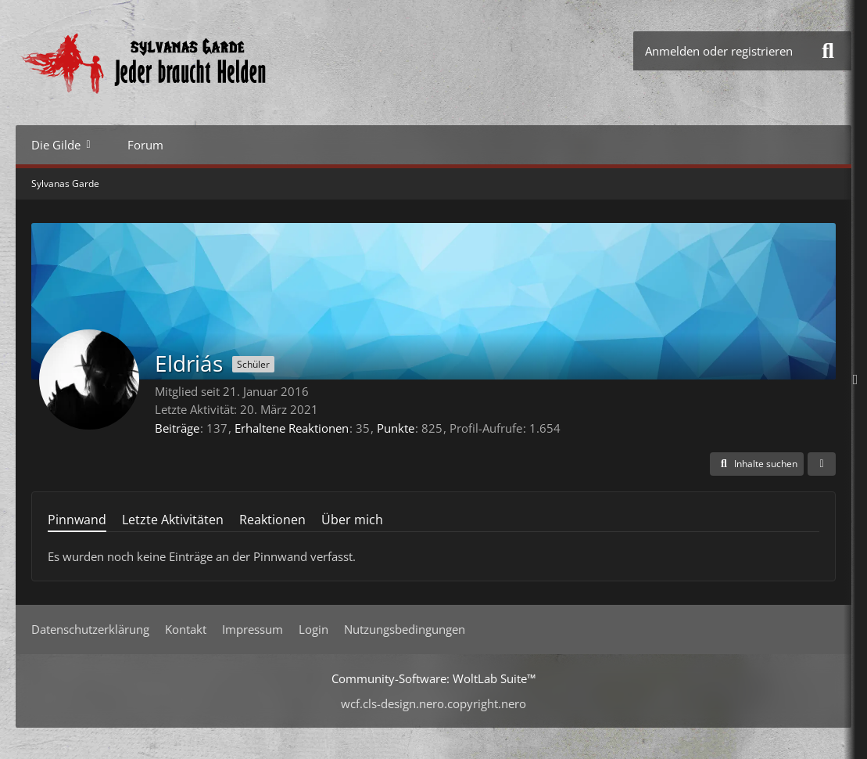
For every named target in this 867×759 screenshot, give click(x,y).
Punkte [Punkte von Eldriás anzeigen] (395, 428)
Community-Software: (433, 678)
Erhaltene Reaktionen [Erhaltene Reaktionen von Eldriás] (292, 428)
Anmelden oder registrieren (719, 51)
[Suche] (827, 50)
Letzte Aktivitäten (173, 519)
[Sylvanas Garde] (191, 62)
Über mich (352, 519)
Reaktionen (272, 519)
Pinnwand (77, 519)
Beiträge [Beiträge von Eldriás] (177, 428)
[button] (757, 464)
